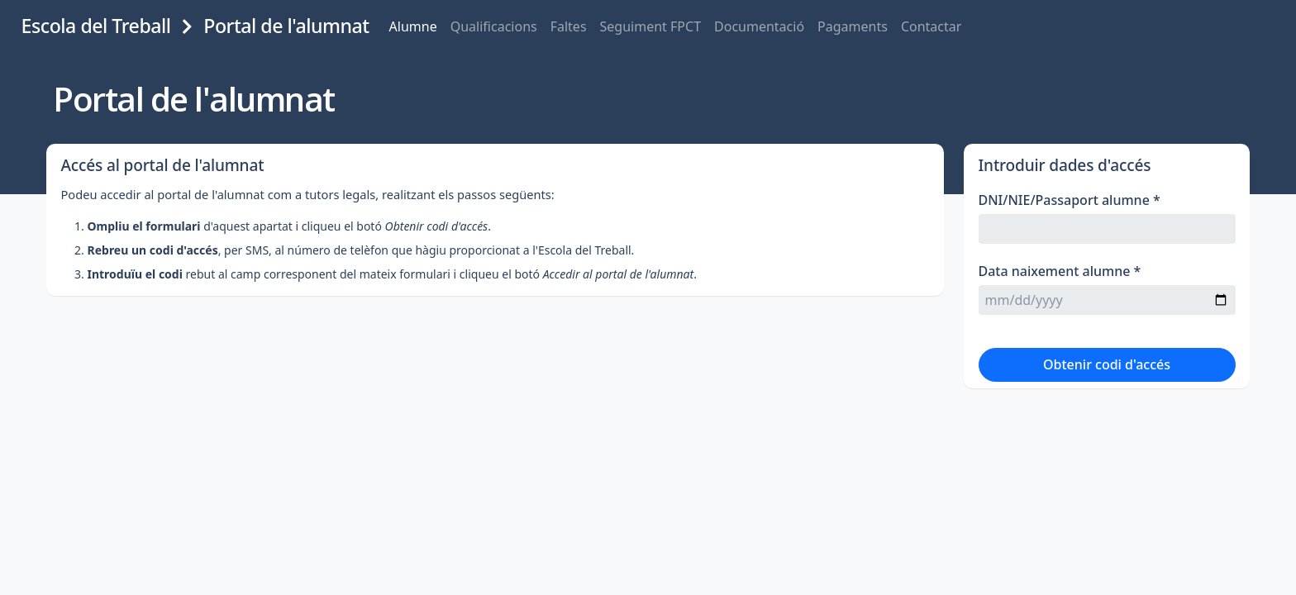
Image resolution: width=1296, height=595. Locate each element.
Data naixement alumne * (1065, 297)
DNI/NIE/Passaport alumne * (1074, 226)
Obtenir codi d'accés (1106, 391)
